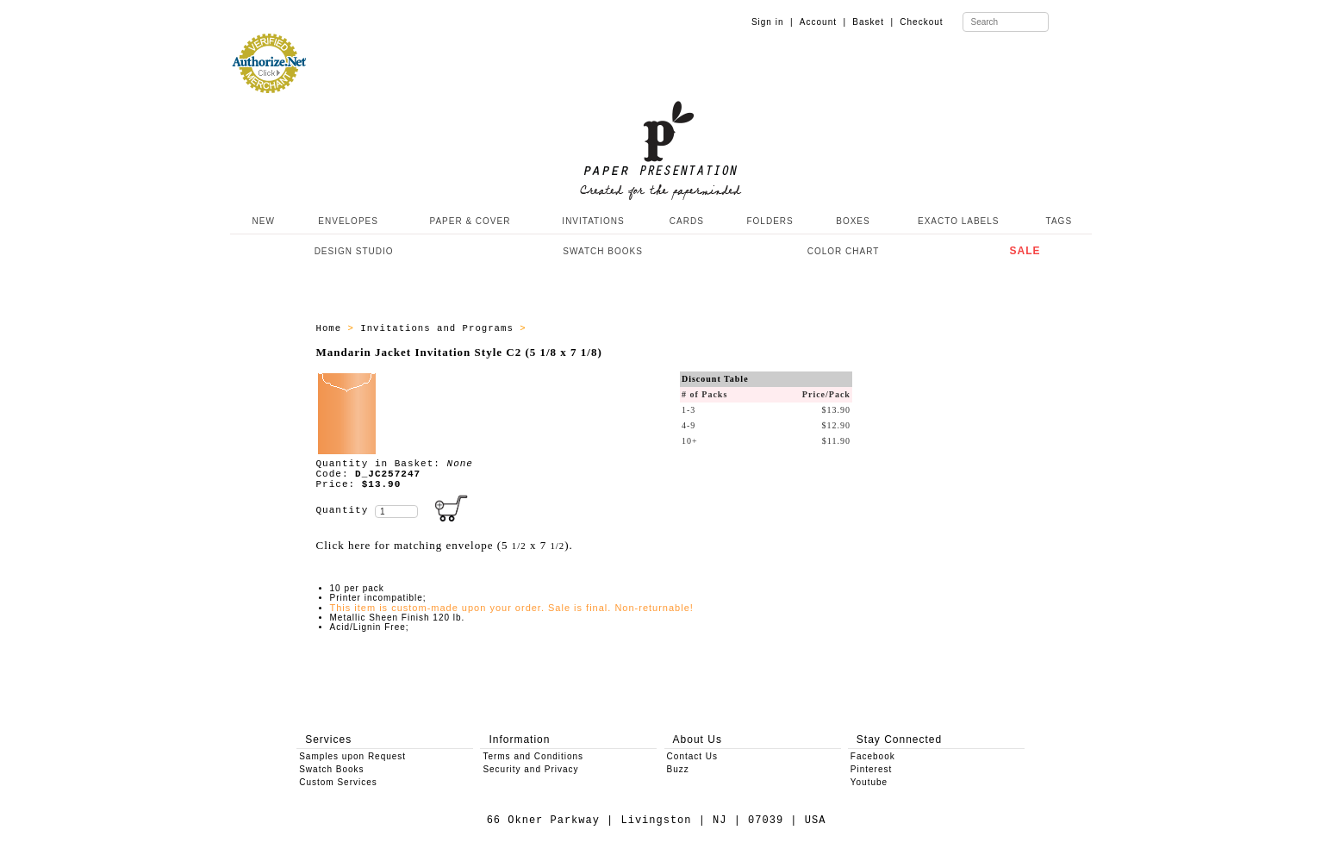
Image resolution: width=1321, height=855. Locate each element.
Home (332, 328)
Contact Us (692, 756)
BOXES (852, 221)
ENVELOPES (348, 221)
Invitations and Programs (440, 328)
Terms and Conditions (533, 756)
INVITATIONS (593, 221)
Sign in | (772, 22)
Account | (823, 22)
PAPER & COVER (469, 221)
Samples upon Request (352, 756)
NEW (262, 221)
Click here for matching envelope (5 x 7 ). (444, 545)
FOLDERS (769, 221)
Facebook (873, 756)
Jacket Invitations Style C (615, 328)
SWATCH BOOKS (603, 251)
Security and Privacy (530, 769)
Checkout (921, 22)
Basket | (873, 22)
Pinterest (871, 769)
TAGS (1059, 221)
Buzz (678, 769)
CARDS (687, 221)
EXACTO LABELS (959, 221)
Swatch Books (331, 769)
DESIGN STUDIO (354, 251)
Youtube (869, 782)
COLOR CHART (843, 251)
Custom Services (338, 782)
